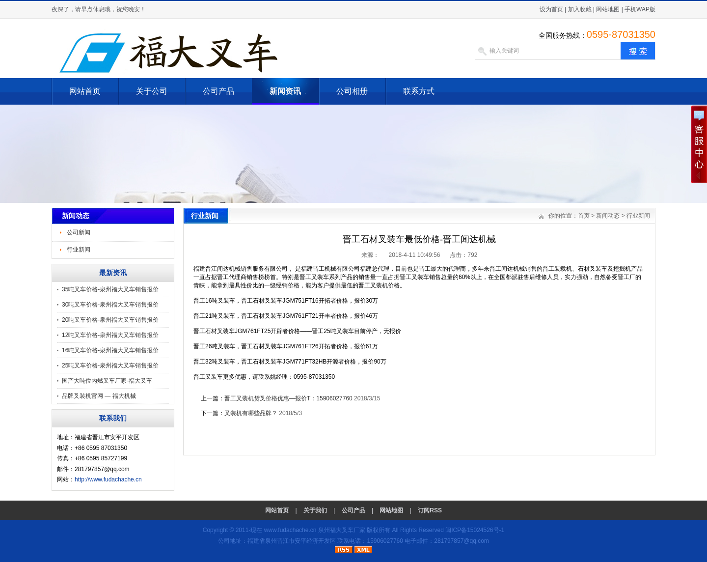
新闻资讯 (285, 91)
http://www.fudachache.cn (108, 479)
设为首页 (551, 9)
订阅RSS (430, 510)
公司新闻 (78, 232)
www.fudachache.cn (290, 530)
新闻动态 (608, 215)
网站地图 (608, 9)
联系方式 (419, 91)
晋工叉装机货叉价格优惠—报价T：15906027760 (288, 398)
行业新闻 (78, 249)
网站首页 (85, 91)
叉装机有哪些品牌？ (250, 413)
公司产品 (218, 91)
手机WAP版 (640, 9)
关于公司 (151, 91)
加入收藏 (580, 9)
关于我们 (315, 510)
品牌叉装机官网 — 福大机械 (99, 396)
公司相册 (352, 91)
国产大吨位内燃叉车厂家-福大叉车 (107, 380)
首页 (584, 215)
